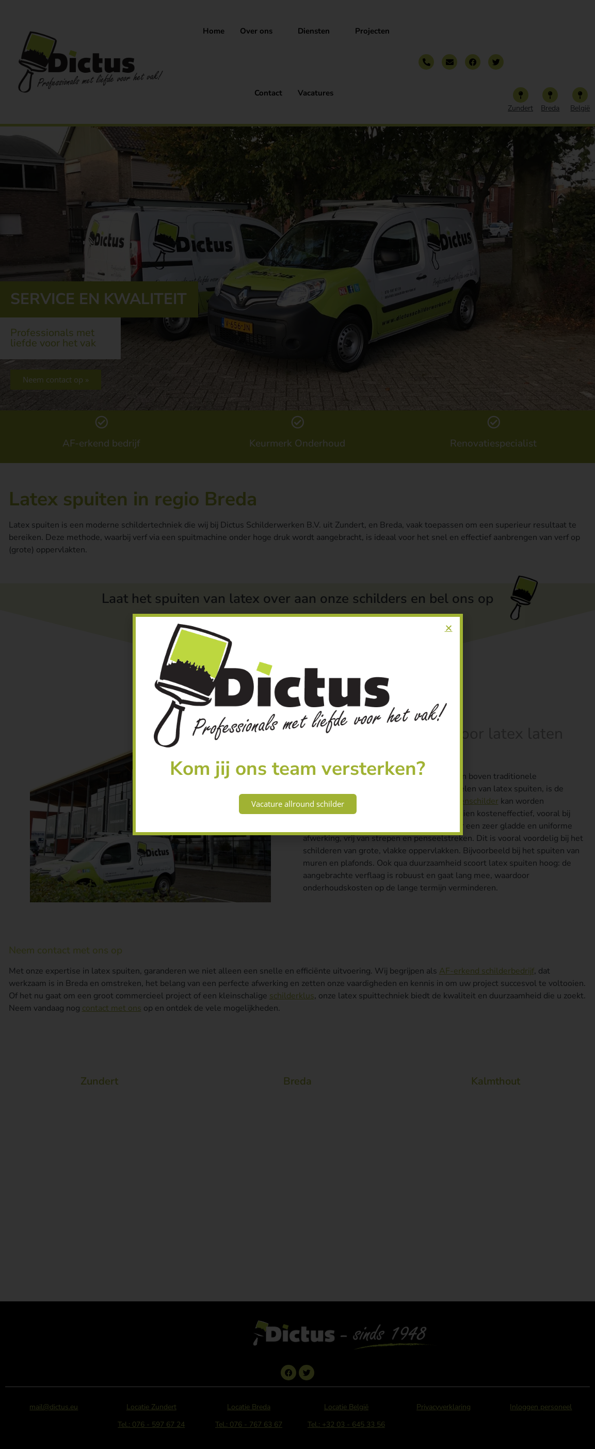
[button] (449, 628)
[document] (297, 724)
